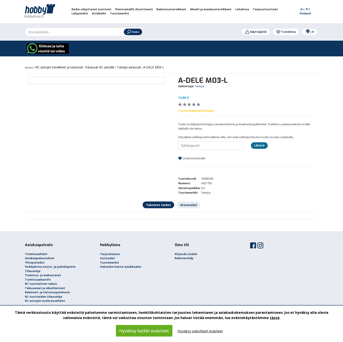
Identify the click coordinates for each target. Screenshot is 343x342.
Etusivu (29, 67)
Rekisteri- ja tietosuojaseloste (47, 292)
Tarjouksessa (110, 254)
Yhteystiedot (35, 262)
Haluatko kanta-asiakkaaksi (120, 267)
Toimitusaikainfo (38, 279)
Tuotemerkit (109, 262)
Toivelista (286, 32)
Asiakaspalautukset (39, 258)
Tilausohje (32, 271)
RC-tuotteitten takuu (41, 284)
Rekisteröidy (184, 258)
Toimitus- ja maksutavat (43, 275)
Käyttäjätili (256, 32)
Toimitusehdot (36, 254)
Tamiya (199, 86)
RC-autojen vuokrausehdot (45, 301)
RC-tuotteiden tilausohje (43, 297)
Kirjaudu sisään (186, 254)
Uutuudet (107, 258)
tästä (274, 317)
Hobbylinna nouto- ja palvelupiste (50, 267)
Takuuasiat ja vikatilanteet (45, 288)
